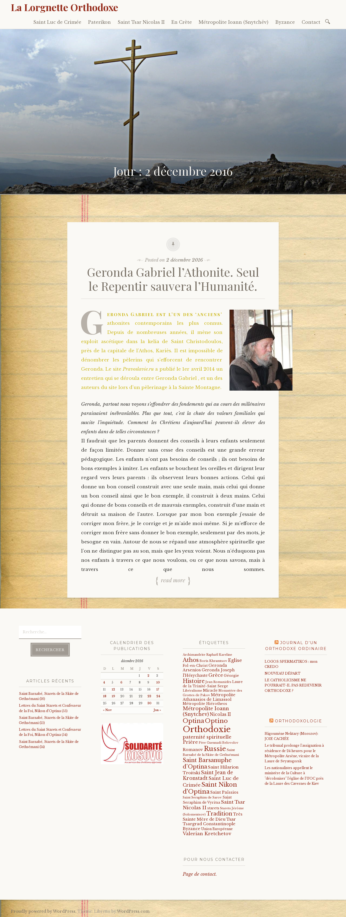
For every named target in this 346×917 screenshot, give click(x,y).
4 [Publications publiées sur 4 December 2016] (104, 682)
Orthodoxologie (298, 721)
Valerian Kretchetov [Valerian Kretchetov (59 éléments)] (207, 834)
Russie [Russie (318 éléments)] (215, 749)
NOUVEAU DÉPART (283, 673)
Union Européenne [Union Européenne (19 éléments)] (217, 829)
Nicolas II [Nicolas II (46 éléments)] (220, 714)
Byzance (285, 22)
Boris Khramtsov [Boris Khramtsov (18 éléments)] (213, 661)
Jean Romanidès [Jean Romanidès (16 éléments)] (218, 682)
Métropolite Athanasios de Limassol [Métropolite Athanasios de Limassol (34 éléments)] (209, 697)
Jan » (157, 710)
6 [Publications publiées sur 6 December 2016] (121, 682)
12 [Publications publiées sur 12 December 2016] (113, 689)
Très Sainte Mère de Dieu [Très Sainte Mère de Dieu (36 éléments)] (212, 817)
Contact (311, 22)
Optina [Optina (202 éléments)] (193, 721)
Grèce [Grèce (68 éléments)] (215, 675)
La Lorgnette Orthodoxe (64, 7)
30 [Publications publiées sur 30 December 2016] (149, 703)
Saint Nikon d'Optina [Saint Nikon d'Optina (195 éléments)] (210, 788)
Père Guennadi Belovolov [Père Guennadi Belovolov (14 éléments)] (218, 743)
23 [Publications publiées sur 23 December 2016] (149, 696)
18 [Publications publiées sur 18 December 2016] (104, 696)
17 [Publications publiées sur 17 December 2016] (157, 689)
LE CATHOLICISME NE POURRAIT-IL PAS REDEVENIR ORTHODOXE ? (293, 685)
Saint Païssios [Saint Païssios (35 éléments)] (224, 792)
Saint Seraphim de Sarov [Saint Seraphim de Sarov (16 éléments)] (202, 797)
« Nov (107, 710)
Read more (173, 580)
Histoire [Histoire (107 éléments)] (194, 681)
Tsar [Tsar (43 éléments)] (231, 819)
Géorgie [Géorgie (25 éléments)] (231, 675)
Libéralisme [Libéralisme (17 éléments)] (192, 690)
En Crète (181, 22)
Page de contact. (200, 874)
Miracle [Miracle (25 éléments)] (210, 690)
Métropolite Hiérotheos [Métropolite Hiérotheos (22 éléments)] (205, 704)
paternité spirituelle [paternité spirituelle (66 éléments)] (207, 737)
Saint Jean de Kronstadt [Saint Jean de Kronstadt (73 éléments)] (208, 775)
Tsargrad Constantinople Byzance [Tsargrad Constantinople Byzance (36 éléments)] (209, 826)
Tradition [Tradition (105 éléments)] (219, 813)
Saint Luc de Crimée (57, 22)
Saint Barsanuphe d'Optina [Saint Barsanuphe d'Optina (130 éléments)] (207, 763)
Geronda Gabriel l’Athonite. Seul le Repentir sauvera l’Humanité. (173, 279)
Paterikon (99, 22)
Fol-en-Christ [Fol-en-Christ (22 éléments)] (195, 666)
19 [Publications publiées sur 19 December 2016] (113, 696)
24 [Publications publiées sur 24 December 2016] (158, 696)
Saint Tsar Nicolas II (141, 22)
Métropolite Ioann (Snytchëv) (233, 22)
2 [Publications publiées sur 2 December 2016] (148, 676)
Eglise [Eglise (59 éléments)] (235, 660)
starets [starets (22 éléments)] (213, 808)
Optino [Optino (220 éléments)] (216, 721)
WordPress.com (133, 911)
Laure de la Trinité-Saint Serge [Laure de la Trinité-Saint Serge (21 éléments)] (213, 684)
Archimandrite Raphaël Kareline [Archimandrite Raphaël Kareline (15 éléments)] (207, 655)
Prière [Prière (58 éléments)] (190, 742)
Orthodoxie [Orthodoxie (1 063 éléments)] (207, 729)
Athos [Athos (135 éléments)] (191, 660)
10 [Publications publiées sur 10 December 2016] (158, 682)
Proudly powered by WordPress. (43, 911)
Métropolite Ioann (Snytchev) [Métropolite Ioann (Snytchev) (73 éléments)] (206, 711)
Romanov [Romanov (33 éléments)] (193, 749)
